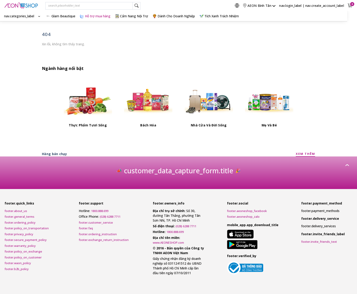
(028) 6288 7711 (110, 217)
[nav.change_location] (259, 5)
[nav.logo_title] (21, 6)
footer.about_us (16, 211)
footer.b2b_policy (17, 269)
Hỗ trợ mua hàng (95, 16)
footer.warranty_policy (20, 246)
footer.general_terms (19, 217)
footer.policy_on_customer (23, 257)
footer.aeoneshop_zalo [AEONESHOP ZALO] (243, 217)
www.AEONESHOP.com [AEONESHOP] (168, 242)
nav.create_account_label (324, 5)
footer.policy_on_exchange (23, 251)
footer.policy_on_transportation (27, 228)
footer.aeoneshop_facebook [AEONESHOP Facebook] (247, 211)
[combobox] (92, 6)
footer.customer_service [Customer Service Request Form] (96, 222)
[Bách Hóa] (148, 105)
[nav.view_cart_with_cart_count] (350, 5)
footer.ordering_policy (20, 222)
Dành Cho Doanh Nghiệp (174, 16)
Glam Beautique (60, 16)
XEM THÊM (305, 154)
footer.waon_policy (18, 263)
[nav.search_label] (136, 6)
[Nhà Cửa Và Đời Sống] (209, 105)
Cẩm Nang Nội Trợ (131, 16)
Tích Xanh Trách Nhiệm (219, 16)
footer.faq (86, 228)
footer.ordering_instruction (98, 234)
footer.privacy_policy (19, 234)
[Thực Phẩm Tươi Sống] (88, 105)
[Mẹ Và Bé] (269, 105)
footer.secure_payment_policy (26, 240)
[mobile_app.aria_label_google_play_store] (242, 245)
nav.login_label (290, 5)
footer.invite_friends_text (319, 242)
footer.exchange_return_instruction (104, 240)
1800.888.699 (99, 211)
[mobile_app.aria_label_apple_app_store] (240, 235)
